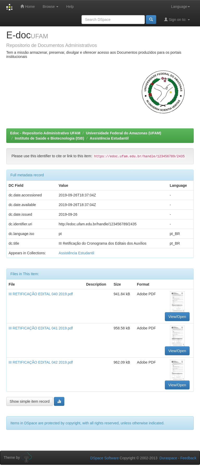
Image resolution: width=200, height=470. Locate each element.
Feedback (188, 458)
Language (180, 6)
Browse (51, 6)
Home (27, 6)
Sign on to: (177, 19)
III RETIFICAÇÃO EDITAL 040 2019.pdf (41, 294)
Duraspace (168, 458)
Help (70, 6)
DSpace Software (104, 458)
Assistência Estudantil (109, 138)
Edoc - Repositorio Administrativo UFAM (45, 133)
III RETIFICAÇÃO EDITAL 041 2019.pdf (41, 328)
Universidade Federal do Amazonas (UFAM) (123, 133)
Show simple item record (29, 401)
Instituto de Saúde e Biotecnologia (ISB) (49, 138)
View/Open (177, 317)
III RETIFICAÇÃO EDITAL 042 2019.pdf (41, 362)
